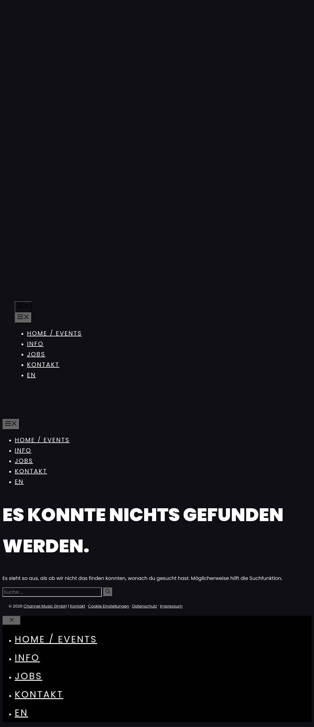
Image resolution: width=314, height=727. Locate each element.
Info (35, 343)
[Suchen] (108, 592)
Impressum (171, 606)
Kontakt (43, 364)
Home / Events (54, 333)
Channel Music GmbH (45, 606)
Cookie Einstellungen (108, 606)
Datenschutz (144, 606)
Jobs (36, 354)
